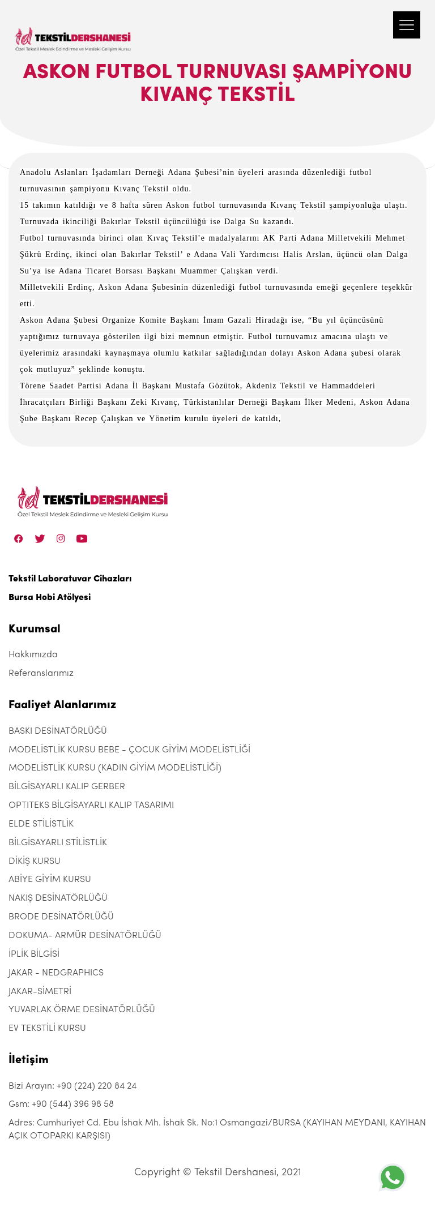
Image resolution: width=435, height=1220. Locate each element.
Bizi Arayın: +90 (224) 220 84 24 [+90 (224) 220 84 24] (72, 1086)
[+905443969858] (392, 1177)
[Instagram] (61, 538)
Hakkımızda (33, 655)
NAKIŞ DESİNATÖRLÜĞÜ (58, 898)
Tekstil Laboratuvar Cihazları (69, 579)
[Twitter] (40, 538)
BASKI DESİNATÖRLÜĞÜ (57, 731)
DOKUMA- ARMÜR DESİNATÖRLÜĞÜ (84, 935)
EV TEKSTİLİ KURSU (47, 1028)
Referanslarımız (41, 673)
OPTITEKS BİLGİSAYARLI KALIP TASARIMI (91, 805)
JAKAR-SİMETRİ (39, 991)
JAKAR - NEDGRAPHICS (56, 973)
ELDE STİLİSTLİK (41, 824)
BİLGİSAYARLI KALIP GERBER (66, 786)
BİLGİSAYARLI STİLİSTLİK (57, 842)
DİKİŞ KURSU (34, 861)
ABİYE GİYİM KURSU (49, 879)
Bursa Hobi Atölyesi (49, 597)
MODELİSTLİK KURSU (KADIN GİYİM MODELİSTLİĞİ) (114, 768)
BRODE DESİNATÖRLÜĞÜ (61, 917)
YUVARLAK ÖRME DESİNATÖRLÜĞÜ (81, 1009)
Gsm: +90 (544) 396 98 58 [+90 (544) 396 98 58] (61, 1104)
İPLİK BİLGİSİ (33, 954)
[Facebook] (18, 538)
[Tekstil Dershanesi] (73, 28)
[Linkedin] (81, 538)
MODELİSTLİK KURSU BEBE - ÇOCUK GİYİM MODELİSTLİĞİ (129, 750)
